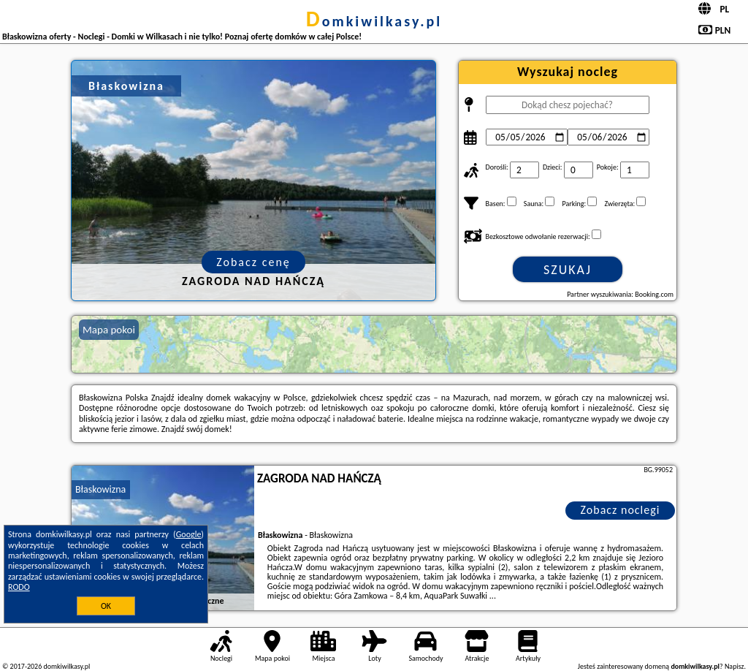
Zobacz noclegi (620, 510)
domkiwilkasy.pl (374, 21)
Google (189, 534)
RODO (19, 587)
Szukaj (567, 270)
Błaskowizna (100, 489)
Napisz (734, 666)
